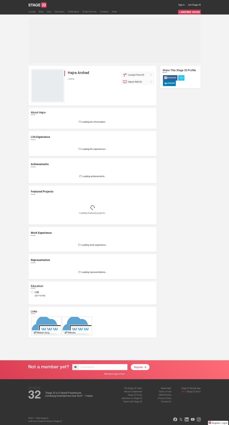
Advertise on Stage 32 (132, 398)
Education (59, 11)
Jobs (49, 11)
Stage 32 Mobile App (191, 388)
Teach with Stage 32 (132, 401)
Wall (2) (138, 82)
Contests (104, 11)
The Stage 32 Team (133, 388)
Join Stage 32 (194, 5)
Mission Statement (133, 391)
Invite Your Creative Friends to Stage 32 (45, 421)
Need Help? (166, 388)
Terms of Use (165, 391)
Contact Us (166, 401)
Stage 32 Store (194, 391)
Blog (41, 11)
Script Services (89, 11)
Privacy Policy (164, 398)
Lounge (32, 11)
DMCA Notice (165, 395)
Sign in (181, 5)
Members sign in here (114, 374)
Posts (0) (138, 75)
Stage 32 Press (135, 395)
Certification (73, 11)
